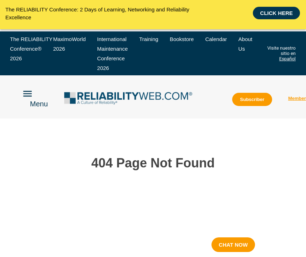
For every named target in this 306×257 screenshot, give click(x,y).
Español (287, 58)
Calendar (216, 39)
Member (297, 98)
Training (148, 39)
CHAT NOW (233, 245)
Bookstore (182, 39)
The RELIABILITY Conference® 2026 (31, 48)
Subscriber (252, 99)
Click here (276, 14)
